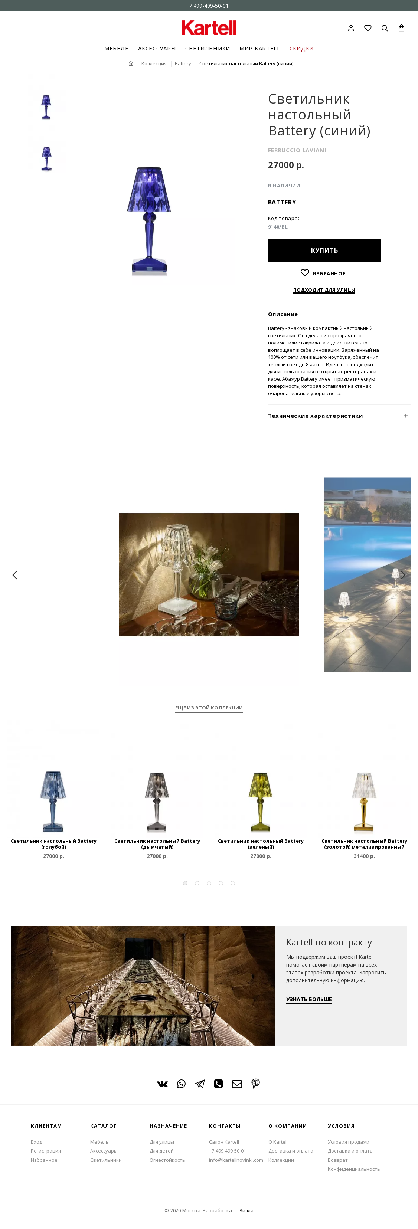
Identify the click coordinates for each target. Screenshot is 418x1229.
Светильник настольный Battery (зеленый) (261, 844)
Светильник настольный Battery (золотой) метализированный (364, 844)
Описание (283, 314)
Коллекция (154, 63)
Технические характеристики (315, 415)
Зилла (246, 1210)
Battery (183, 63)
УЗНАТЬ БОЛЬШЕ (309, 999)
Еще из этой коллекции (209, 708)
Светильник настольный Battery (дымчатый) (157, 844)
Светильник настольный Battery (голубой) (54, 844)
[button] (185, 883)
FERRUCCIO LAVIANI (297, 150)
